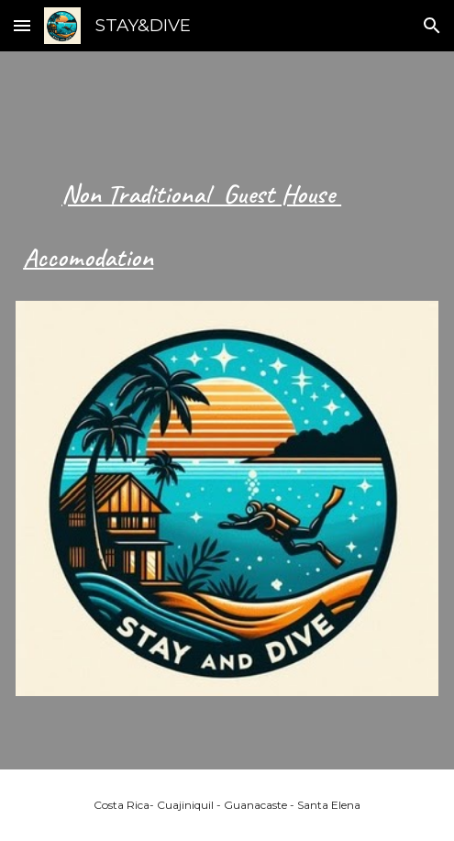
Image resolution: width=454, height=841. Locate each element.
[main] (227, 213)
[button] (22, 25)
